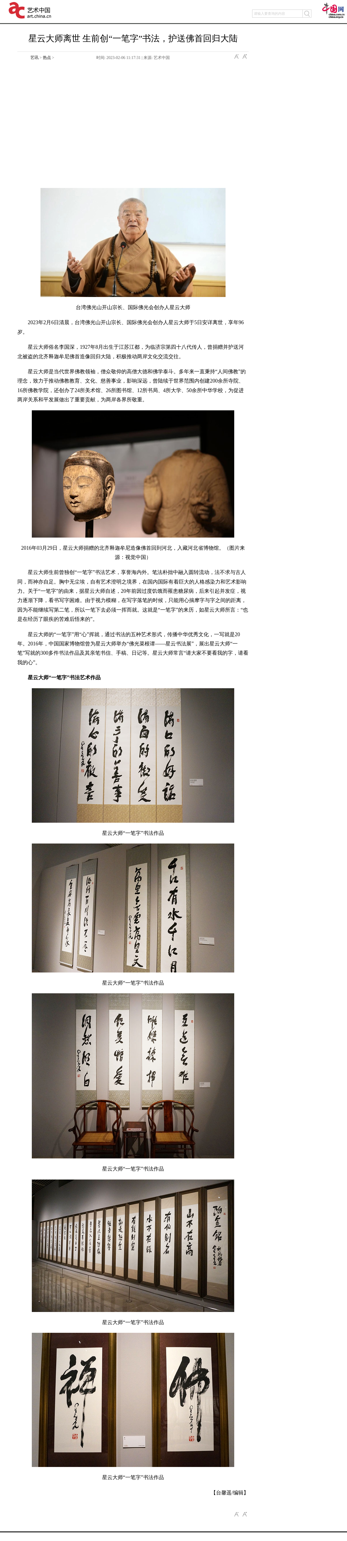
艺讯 (34, 58)
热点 (47, 58)
